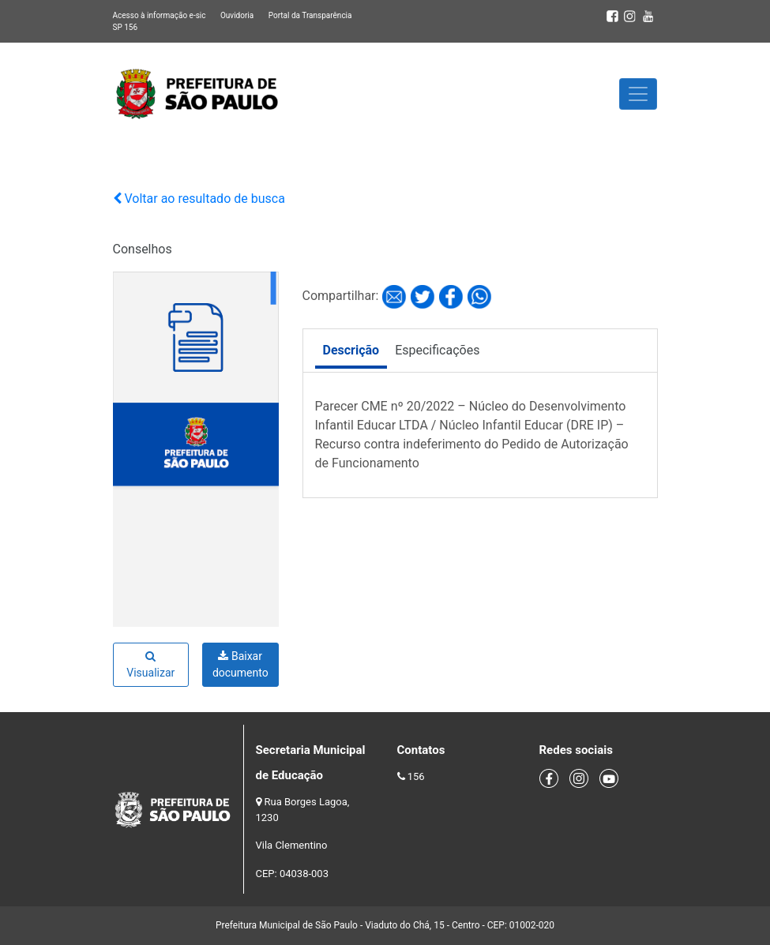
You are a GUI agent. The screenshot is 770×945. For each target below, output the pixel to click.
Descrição (351, 350)
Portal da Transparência (310, 15)
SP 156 (125, 27)
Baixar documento (240, 664)
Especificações (437, 350)
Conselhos (142, 249)
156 (416, 776)
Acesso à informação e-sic (159, 15)
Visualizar (150, 665)
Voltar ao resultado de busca (199, 198)
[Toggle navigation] (638, 94)
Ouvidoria (237, 15)
